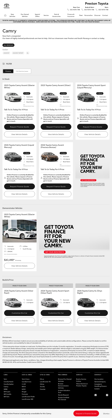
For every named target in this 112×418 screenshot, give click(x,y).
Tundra (42, 386)
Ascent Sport (18, 53)
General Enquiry (100, 382)
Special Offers (37, 15)
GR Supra (7, 392)
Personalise (88, 15)
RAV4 (24, 386)
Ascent (6, 53)
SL (27, 53)
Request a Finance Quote (86, 413)
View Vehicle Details (19, 134)
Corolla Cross (26, 382)
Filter (9, 63)
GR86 (6, 389)
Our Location (99, 379)
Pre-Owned (62, 374)
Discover (97, 15)
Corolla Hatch (8, 382)
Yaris (5, 379)
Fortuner (25, 394)
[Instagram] (107, 395)
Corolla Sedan (9, 384)
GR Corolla (7, 394)
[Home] (5, 15)
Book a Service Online (81, 380)
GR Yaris (6, 396)
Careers (97, 389)
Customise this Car (19, 313)
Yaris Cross (25, 379)
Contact (105, 15)
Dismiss (106, 413)
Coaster (42, 389)
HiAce (42, 384)
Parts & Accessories (56, 15)
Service (46, 15)
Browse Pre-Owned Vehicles (64, 380)
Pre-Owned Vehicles (25, 15)
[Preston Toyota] (6, 6)
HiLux (42, 379)
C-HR (24, 384)
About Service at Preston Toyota (82, 385)
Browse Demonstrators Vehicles (63, 386)
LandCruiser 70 (45, 382)
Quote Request (63, 395)
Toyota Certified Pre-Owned (63, 398)
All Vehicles (8, 45)
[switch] (16, 71)
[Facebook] (95, 395)
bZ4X (24, 389)
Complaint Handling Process (100, 385)
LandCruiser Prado (28, 396)
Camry (6, 386)
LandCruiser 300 (27, 399)
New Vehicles (12, 15)
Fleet (81, 15)
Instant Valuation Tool (64, 391)
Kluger (24, 392)
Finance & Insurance (70, 15)
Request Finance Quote (19, 127)
